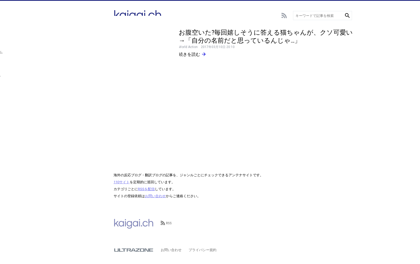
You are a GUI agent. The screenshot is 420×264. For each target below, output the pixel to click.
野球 (72, 48)
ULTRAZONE (134, 250)
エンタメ (76, 72)
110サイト (122, 182)
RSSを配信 (146, 189)
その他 (74, 136)
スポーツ (76, 56)
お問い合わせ (155, 196)
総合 (72, 32)
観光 (72, 112)
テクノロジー (79, 88)
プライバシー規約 (202, 250)
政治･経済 (77, 120)
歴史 (72, 128)
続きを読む (193, 54)
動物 (72, 104)
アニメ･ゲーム (80, 64)
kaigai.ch (134, 223)
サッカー (76, 40)
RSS (166, 223)
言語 (72, 96)
